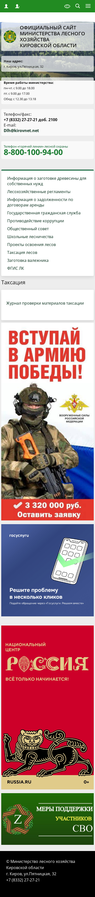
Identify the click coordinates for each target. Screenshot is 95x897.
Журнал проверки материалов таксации (45, 303)
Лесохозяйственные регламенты (38, 191)
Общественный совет (28, 228)
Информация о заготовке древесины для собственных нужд (46, 181)
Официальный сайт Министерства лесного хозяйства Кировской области (44, 36)
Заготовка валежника (28, 260)
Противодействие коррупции (35, 221)
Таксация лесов (22, 252)
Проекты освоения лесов (31, 244)
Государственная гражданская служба (44, 213)
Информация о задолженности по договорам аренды (40, 202)
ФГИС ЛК (15, 268)
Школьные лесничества (30, 236)
